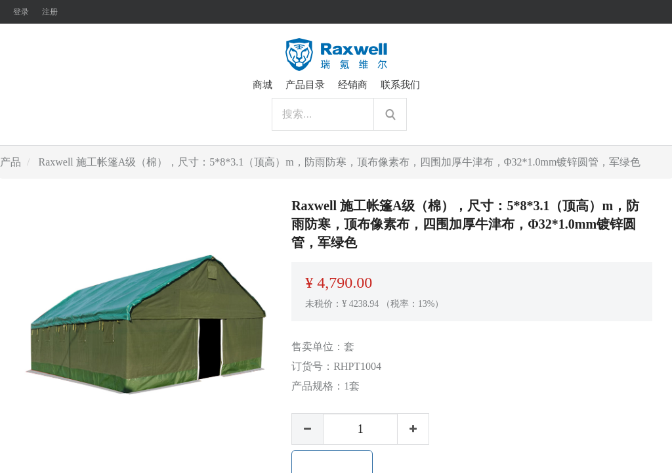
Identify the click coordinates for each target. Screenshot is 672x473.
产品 (10, 162)
